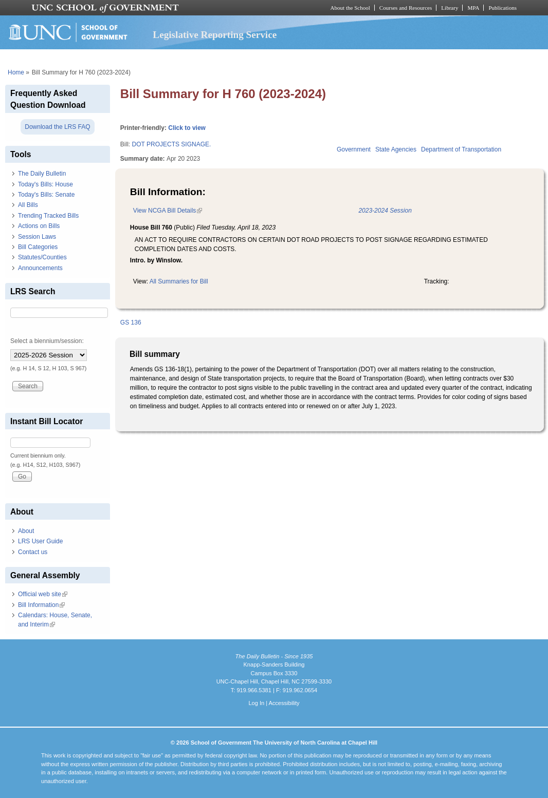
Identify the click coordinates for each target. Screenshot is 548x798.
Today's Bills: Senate (46, 194)
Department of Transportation (461, 149)
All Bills (28, 204)
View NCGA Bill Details (167, 210)
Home (16, 72)
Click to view (187, 127)
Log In (256, 703)
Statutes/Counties (42, 257)
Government (354, 149)
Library (449, 8)
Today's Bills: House (45, 184)
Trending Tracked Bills (48, 215)
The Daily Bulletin (42, 173)
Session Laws (37, 236)
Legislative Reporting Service (215, 34)
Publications (502, 8)
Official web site (42, 594)
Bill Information (41, 605)
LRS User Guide (40, 541)
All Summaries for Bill (179, 281)
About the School (350, 8)
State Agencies (395, 149)
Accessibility (283, 703)
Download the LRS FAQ (57, 126)
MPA (473, 8)
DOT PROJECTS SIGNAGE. (171, 144)
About (26, 531)
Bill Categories (38, 247)
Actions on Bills (39, 226)
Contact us (32, 552)
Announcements (40, 268)
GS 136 (130, 322)
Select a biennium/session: (47, 341)
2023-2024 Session (384, 210)
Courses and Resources (405, 8)
